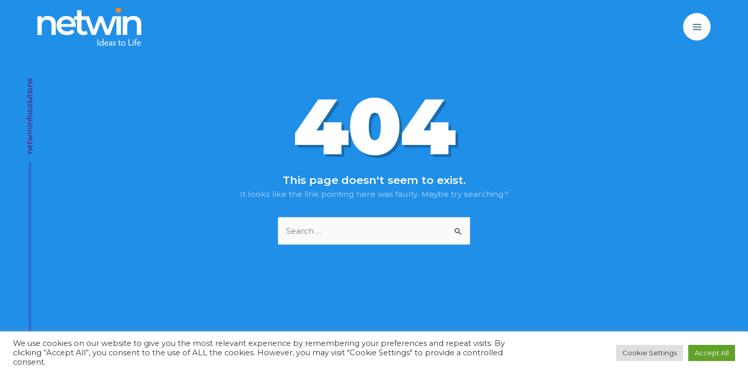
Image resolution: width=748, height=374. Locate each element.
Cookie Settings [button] (649, 353)
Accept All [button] (711, 353)
